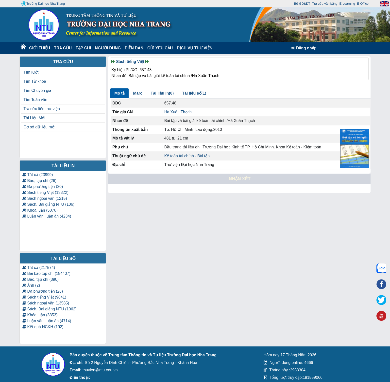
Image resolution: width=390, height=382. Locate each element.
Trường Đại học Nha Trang (43, 3)
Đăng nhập (303, 48)
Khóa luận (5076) (39, 210)
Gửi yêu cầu (160, 48)
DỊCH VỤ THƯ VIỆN (193, 48)
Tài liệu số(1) (194, 93)
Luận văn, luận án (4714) (46, 321)
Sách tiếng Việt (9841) (44, 297)
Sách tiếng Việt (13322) (45, 192)
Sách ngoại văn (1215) (44, 198)
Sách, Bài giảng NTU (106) (48, 204)
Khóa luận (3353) (39, 315)
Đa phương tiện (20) (42, 186)
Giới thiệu (39, 48)
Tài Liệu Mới (34, 118)
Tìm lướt (30, 72)
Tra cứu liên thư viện (41, 109)
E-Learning (347, 3)
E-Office (363, 3)
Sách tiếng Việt (130, 62)
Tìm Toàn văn (35, 100)
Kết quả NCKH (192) (42, 327)
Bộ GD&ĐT (302, 3)
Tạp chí (83, 48)
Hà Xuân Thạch (178, 112)
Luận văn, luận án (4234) (46, 216)
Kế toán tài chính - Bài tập (187, 156)
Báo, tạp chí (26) (39, 181)
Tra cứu (62, 48)
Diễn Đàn (134, 48)
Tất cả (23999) (37, 175)
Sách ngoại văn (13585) (45, 303)
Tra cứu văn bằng (324, 3)
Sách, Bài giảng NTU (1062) (49, 309)
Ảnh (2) (31, 285)
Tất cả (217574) (38, 267)
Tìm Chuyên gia (37, 90)
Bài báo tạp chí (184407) (46, 273)
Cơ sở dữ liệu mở (38, 127)
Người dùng (107, 48)
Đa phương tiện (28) (42, 291)
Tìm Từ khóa (34, 81)
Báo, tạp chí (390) (40, 279)
